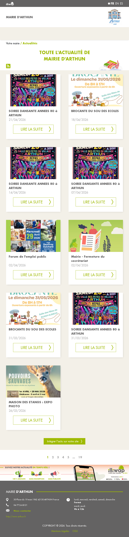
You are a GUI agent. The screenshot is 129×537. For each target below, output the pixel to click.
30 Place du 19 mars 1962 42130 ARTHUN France (36, 499)
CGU (75, 531)
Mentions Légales (60, 531)
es (121, 3)
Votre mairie (12, 43)
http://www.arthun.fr (16, 516)
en (117, 3)
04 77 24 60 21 (20, 505)
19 (80, 457)
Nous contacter (22, 511)
